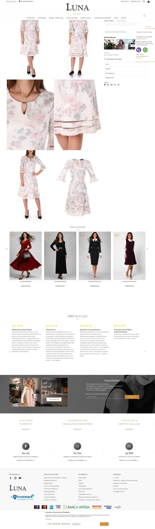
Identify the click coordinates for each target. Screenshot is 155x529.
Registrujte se (136, 1)
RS (7, 1)
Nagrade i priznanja (120, 494)
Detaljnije (48, 519)
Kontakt (115, 496)
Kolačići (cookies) (50, 510)
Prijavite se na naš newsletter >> (129, 470)
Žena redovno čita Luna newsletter (129, 467)
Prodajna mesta (119, 502)
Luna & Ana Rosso (122, 20)
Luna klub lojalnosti (85, 499)
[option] (32, 20)
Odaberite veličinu (84, 505)
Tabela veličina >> (142, 39)
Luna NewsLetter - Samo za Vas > (78, 20)
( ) (121, 39)
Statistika (58, 524)
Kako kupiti (82, 488)
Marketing (67, 524)
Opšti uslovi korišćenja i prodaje (55, 488)
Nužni (50, 524)
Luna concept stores (120, 499)
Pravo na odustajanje (51, 496)
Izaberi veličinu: (108, 39)
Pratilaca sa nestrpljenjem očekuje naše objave (77, 467)
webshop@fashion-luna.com (142, 57)
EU (15, 1)
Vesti (80, 491)
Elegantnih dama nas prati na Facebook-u (25, 467)
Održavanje (124, 96)
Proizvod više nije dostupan (114, 50)
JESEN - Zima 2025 (56, 16)
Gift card (81, 502)
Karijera (81, 494)
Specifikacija (124, 91)
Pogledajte (25, 439)
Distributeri (82, 496)
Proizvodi (24, 22)
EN (10, 1)
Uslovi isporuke (49, 505)
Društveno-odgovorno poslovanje (125, 491)
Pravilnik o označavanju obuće (89, 510)
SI (12, 1)
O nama (116, 488)
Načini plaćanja (49, 502)
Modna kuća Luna (14, 22)
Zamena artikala (50, 507)
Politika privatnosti (50, 491)
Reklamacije (48, 494)
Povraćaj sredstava (51, 499)
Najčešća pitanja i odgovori (88, 507)
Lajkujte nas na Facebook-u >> (26, 470)
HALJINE (31, 22)
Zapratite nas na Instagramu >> (77, 470)
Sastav (124, 87)
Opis (124, 82)
